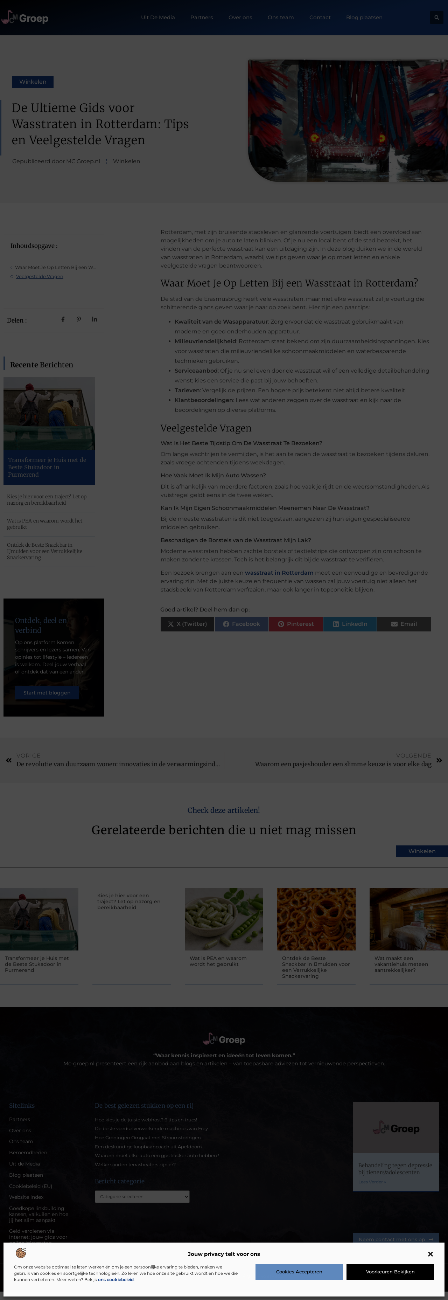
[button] (430, 1254)
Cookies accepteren (299, 1271)
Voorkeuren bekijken (390, 1271)
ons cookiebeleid (116, 1279)
